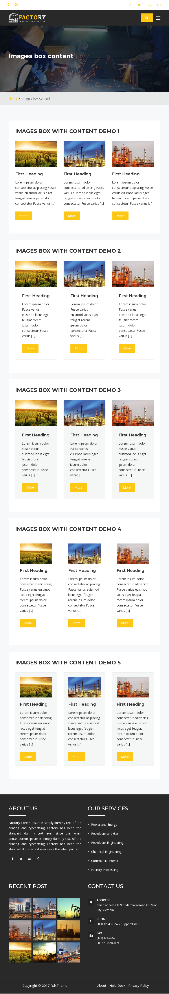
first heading (29, 174)
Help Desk (117, 985)
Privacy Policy (138, 985)
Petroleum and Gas (105, 833)
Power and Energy (104, 824)
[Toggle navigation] (158, 18)
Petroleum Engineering (107, 842)
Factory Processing (104, 870)
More (23, 216)
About (101, 985)
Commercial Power (104, 861)
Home (13, 98)
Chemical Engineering (106, 851)
